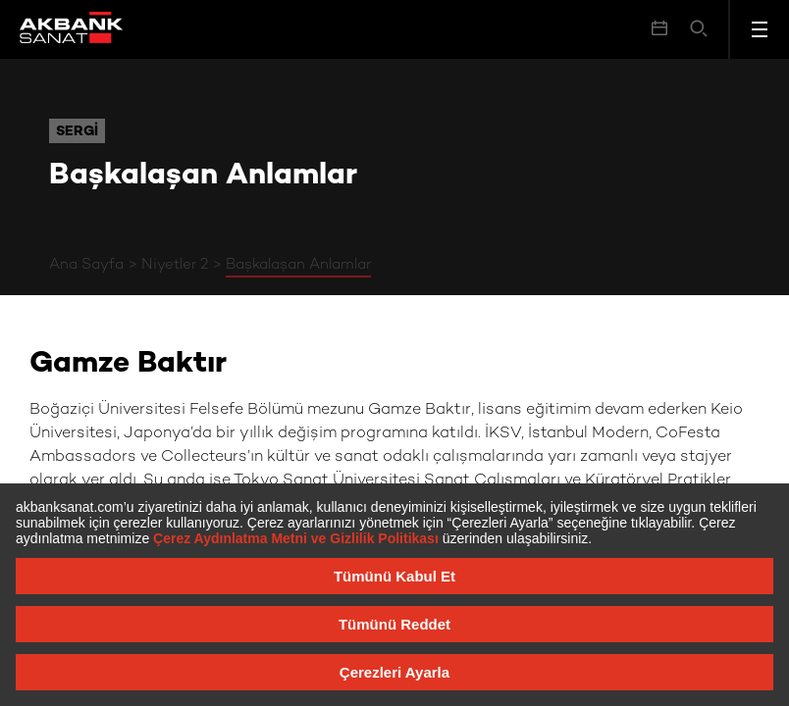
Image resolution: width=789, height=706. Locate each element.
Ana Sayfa (86, 265)
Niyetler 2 (174, 265)
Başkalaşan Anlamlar (298, 265)
